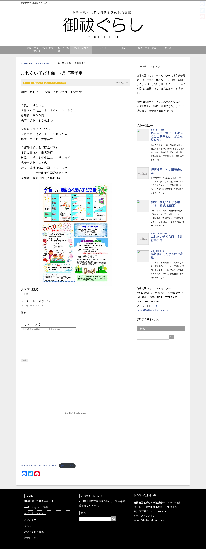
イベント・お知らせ (81, 48)
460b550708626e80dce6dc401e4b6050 (39, 465)
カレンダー (102, 48)
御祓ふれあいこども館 (59, 49)
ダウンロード (67, 465)
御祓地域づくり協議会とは (37, 49)
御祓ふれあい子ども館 (55, 83)
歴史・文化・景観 (147, 48)
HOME (24, 63)
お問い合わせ (169, 48)
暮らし (125, 48)
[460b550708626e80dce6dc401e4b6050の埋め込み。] (75, 413)
